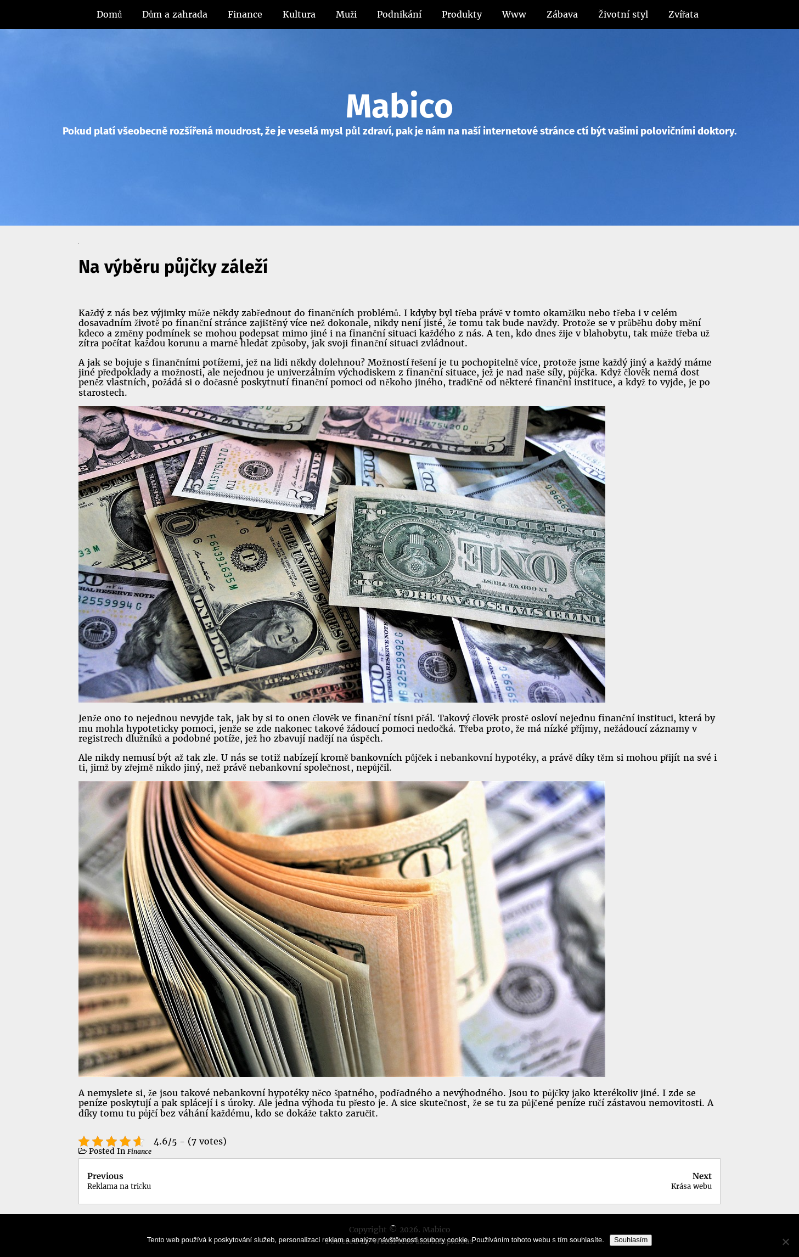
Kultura (299, 14)
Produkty (462, 14)
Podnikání (399, 14)
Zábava (562, 14)
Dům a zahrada (174, 14)
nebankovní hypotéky (488, 757)
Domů (109, 14)
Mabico (399, 106)
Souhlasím (631, 1240)
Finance (245, 14)
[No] (785, 1241)
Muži (346, 14)
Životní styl (623, 14)
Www (514, 14)
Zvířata (683, 14)
